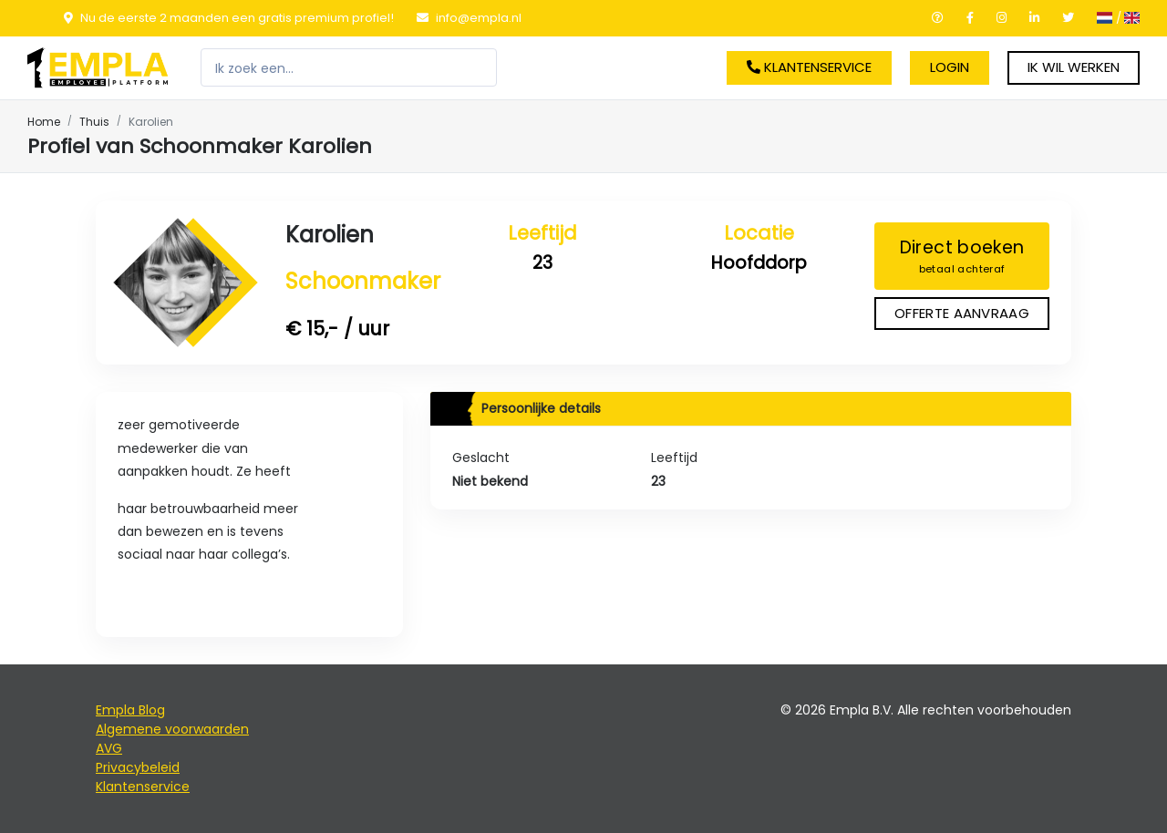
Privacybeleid (138, 767)
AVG (109, 748)
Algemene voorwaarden (172, 729)
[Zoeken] (349, 67)
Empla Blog (130, 710)
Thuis (94, 121)
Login (949, 67)
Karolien (329, 235)
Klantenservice (809, 67)
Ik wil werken (1074, 67)
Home (43, 121)
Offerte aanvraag (961, 313)
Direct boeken (962, 256)
